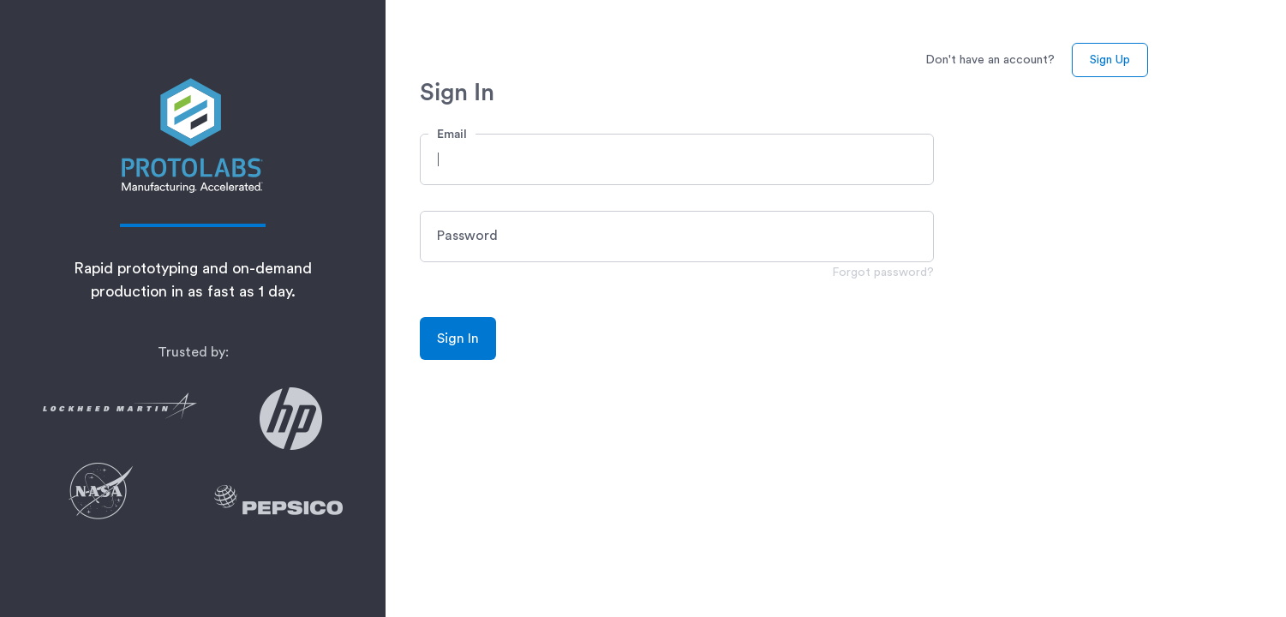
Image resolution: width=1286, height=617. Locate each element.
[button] (677, 159)
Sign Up (1110, 60)
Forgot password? (883, 273)
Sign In (458, 338)
